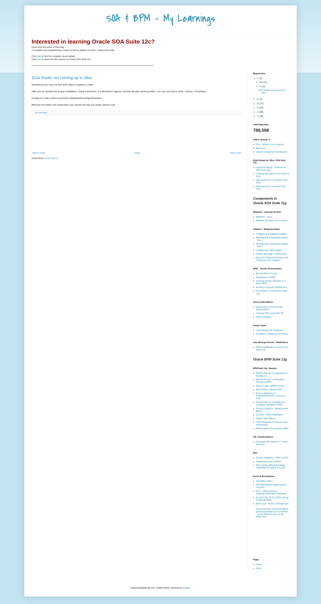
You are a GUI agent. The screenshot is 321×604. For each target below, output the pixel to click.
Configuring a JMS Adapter (269, 250)
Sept (261, 82)
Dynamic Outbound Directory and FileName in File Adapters (272, 258)
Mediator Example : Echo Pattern (272, 220)
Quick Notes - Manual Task (269, 389)
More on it (260, 148)
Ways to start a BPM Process (270, 386)
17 (258, 78)
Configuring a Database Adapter (271, 234)
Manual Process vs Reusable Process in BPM (270, 380)
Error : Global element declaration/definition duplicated (271, 492)
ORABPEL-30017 (264, 481)
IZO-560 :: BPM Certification (269, 414)
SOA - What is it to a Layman (270, 144)
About (258, 568)
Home (137, 153)
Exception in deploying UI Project (272, 334)
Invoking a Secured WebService (271, 287)
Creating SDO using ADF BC (270, 313)
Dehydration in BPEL (266, 277)
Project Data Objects (266, 418)
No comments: (41, 112)
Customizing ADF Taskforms (269, 330)
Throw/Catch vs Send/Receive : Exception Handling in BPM (271, 403)
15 (258, 103)
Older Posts (235, 153)
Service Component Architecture (271, 152)
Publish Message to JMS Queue (271, 254)
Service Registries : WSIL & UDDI (272, 457)
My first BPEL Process (266, 273)
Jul (261, 86)
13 (258, 112)
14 (258, 107)
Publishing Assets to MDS (268, 461)
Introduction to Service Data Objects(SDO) (269, 308)
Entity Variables (263, 317)
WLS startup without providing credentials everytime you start (270, 466)
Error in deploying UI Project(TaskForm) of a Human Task (270, 396)
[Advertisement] (137, 133)
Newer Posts (38, 153)
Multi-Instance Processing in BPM (272, 428)
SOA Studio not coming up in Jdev (62, 78)
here (39, 56)
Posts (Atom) (51, 158)
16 (258, 99)
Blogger (186, 588)
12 (258, 116)
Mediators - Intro (264, 217)
